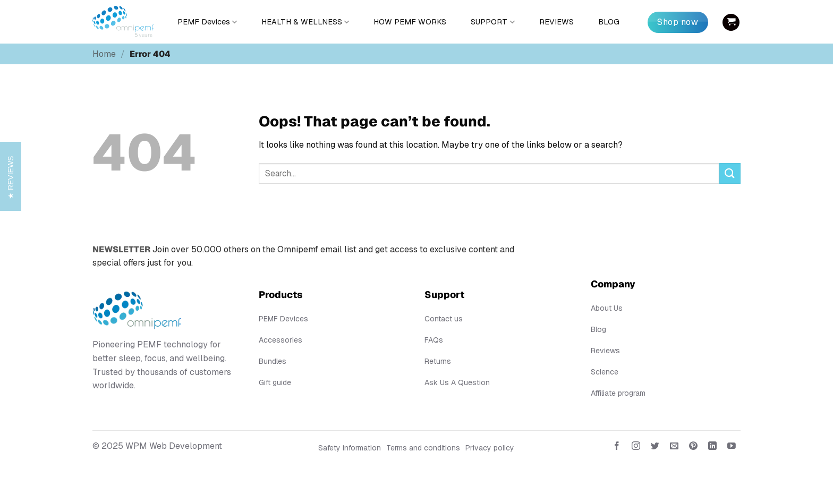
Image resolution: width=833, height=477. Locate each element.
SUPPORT (492, 22)
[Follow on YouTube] (732, 448)
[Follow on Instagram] (635, 448)
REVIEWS (556, 22)
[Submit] (730, 173)
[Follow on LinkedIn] (712, 448)
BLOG (608, 22)
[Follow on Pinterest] (693, 448)
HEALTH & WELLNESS (305, 22)
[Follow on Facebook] (616, 448)
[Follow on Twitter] (655, 448)
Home (104, 53)
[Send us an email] (674, 448)
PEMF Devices (207, 22)
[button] (731, 22)
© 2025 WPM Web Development (157, 446)
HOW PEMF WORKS (409, 22)
